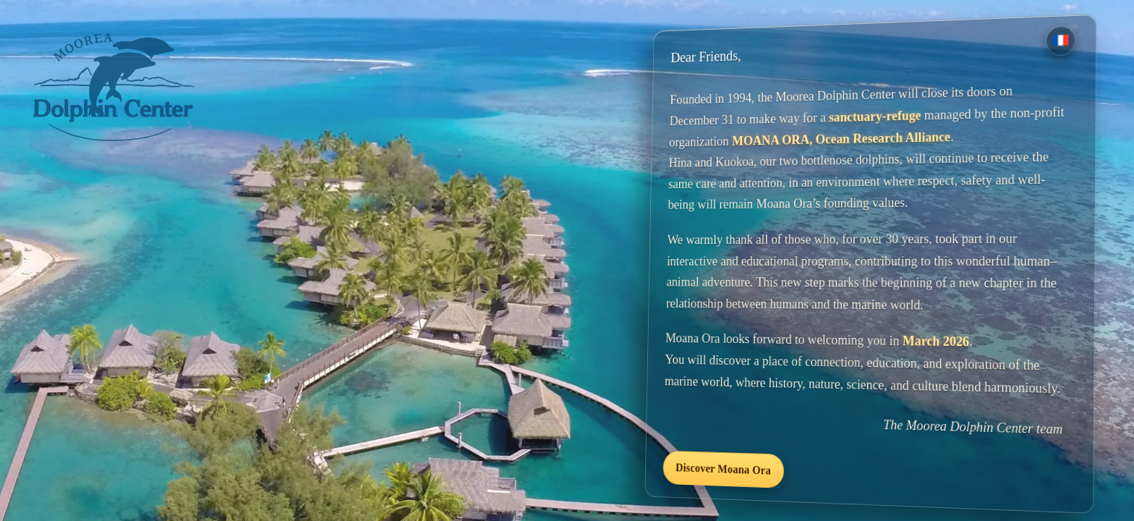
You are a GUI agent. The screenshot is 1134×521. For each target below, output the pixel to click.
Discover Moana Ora (723, 468)
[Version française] (1060, 39)
